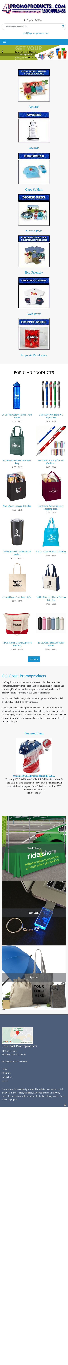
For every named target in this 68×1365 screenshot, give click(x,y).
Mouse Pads (34, 231)
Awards (34, 148)
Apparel (34, 106)
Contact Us (7, 1077)
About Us (6, 1073)
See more (34, 659)
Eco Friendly (34, 272)
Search (5, 1081)
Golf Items (34, 314)
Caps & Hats (34, 189)
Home (4, 1069)
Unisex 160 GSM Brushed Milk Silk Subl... (34, 776)
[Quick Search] (31, 26)
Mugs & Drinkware (34, 355)
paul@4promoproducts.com (36, 33)
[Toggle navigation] (4, 42)
